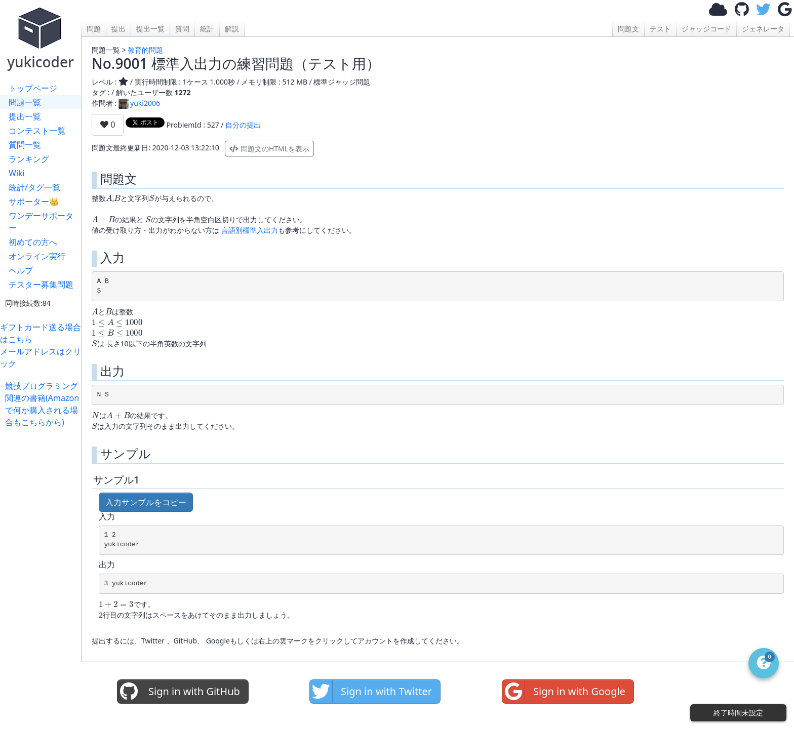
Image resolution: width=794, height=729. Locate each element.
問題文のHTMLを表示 (269, 148)
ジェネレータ (763, 28)
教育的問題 (145, 50)
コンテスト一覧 (37, 130)
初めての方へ (33, 242)
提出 (118, 28)
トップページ (33, 88)
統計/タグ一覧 (34, 187)
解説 (232, 28)
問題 (94, 28)
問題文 (628, 28)
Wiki (17, 173)
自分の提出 (243, 125)
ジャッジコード (706, 28)
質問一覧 (25, 144)
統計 (207, 28)
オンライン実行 (37, 256)
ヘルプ (21, 270)
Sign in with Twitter (371, 691)
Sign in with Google (563, 691)
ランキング (29, 159)
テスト (660, 28)
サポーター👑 (34, 201)
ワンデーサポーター (41, 221)
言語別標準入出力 (249, 230)
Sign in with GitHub (178, 691)
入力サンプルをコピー (145, 502)
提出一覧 (25, 116)
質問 (182, 28)
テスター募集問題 (41, 284)
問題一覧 (25, 102)
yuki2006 (139, 103)
